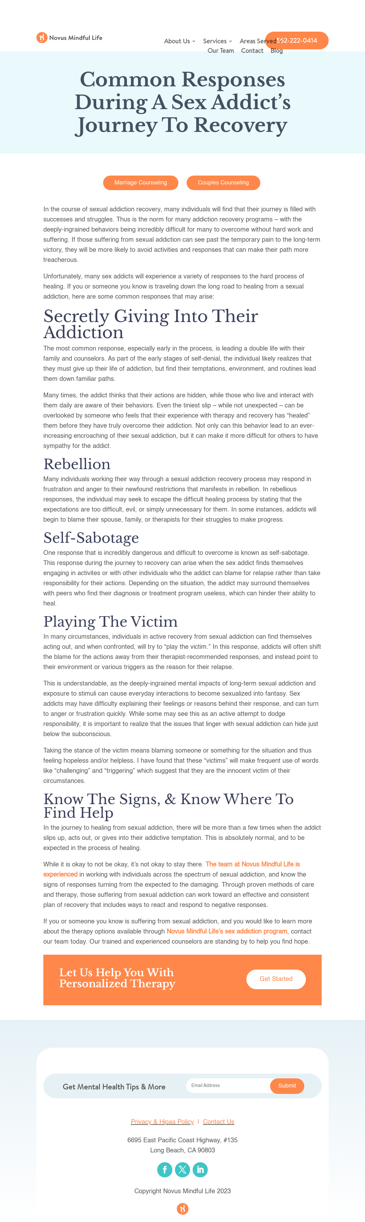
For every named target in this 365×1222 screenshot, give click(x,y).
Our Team (220, 51)
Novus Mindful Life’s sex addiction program (227, 932)
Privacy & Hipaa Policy (162, 1122)
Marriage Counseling (140, 183)
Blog (276, 51)
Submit (287, 1086)
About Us (177, 42)
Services (214, 42)
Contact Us (218, 1122)
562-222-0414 (296, 40)
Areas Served (258, 42)
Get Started (276, 979)
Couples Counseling (223, 183)
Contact (252, 51)
